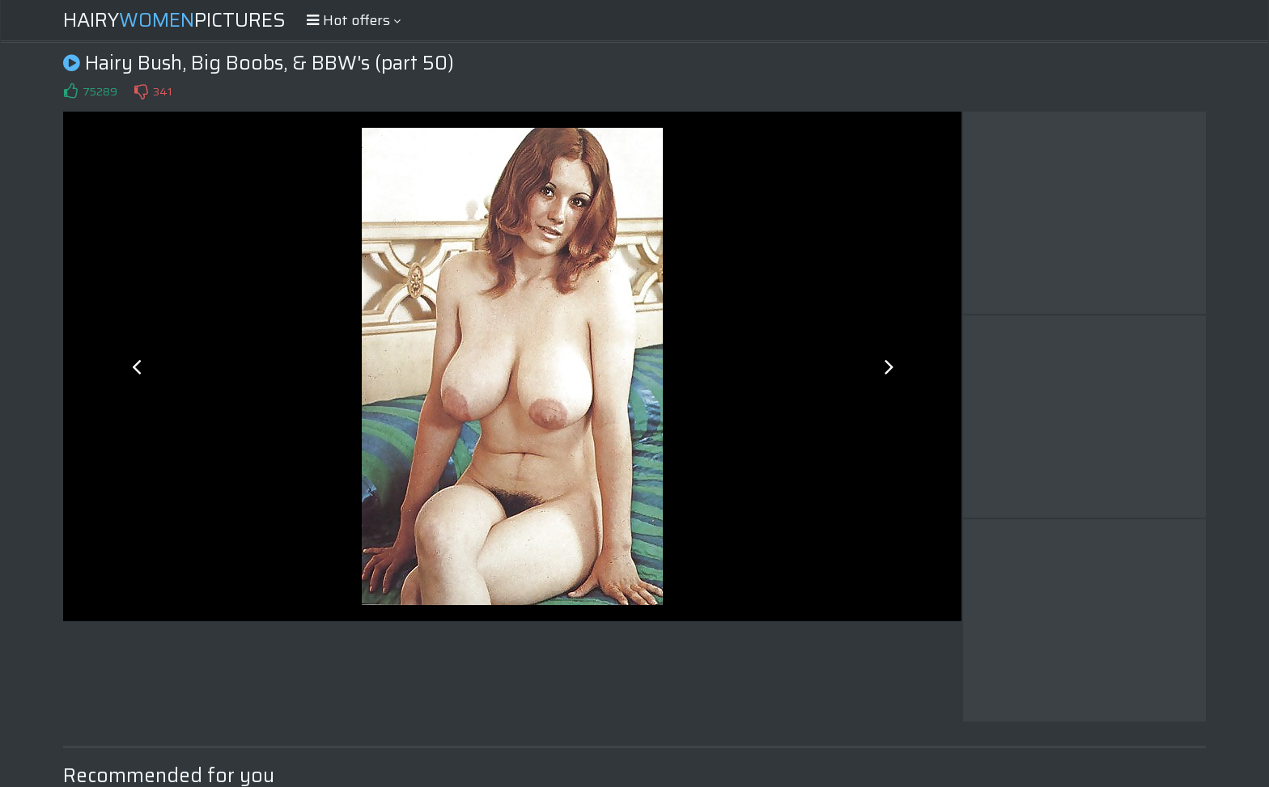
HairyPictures (174, 20)
